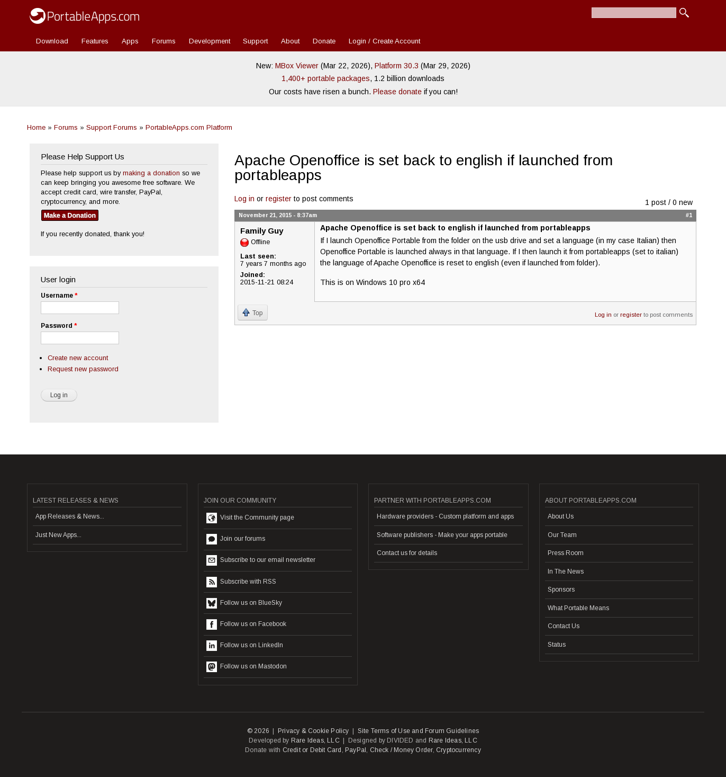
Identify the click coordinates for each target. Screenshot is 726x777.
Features (94, 41)
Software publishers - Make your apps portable (442, 535)
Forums (164, 41)
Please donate (397, 91)
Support (255, 41)
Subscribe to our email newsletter (260, 560)
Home (36, 127)
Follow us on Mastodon (246, 667)
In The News (566, 571)
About (290, 41)
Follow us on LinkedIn (244, 645)
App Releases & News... (69, 516)
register (279, 198)
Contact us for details (407, 553)
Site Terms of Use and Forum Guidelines (418, 731)
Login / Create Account (384, 41)
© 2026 (258, 731)
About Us (561, 516)
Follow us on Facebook (246, 624)
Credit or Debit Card (312, 750)
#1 (689, 215)
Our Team (562, 535)
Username (59, 295)
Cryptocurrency (458, 750)
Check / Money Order (401, 750)
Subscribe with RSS (241, 582)
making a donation (151, 173)
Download (52, 41)
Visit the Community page (250, 518)
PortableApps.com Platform (189, 127)
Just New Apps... (58, 535)
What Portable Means (578, 608)
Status (557, 644)
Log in (244, 198)
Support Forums (111, 127)
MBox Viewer (297, 65)
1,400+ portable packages (326, 78)
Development (209, 41)
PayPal (355, 750)
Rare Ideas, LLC (315, 740)
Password (59, 325)
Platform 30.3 (397, 65)
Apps (130, 41)
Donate (324, 41)
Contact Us (563, 626)
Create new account (78, 358)
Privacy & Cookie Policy (313, 731)
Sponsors (561, 589)
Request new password (83, 369)
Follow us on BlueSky (244, 603)
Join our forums (235, 539)
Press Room (566, 553)
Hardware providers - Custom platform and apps (445, 516)
